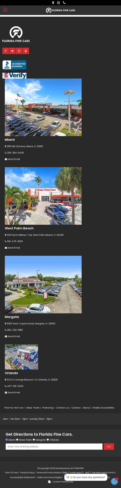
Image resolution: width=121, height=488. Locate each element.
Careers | (76, 407)
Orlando (11, 373)
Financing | (48, 407)
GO (109, 446)
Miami (10, 139)
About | (87, 407)
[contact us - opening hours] (59, 2)
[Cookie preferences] (60, 482)
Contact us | (63, 407)
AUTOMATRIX (77, 468)
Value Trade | (33, 407)
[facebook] (5, 51)
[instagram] (19, 51)
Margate (12, 317)
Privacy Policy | (27, 472)
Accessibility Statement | (22, 477)
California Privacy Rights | (50, 477)
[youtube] (26, 51)
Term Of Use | (12, 472)
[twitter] (12, 51)
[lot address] (54, 2)
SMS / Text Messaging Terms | (100, 472)
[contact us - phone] (65, 2)
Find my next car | (14, 407)
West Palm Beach (19, 228)
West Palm (25, 439)
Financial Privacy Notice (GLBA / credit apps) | (60, 472)
